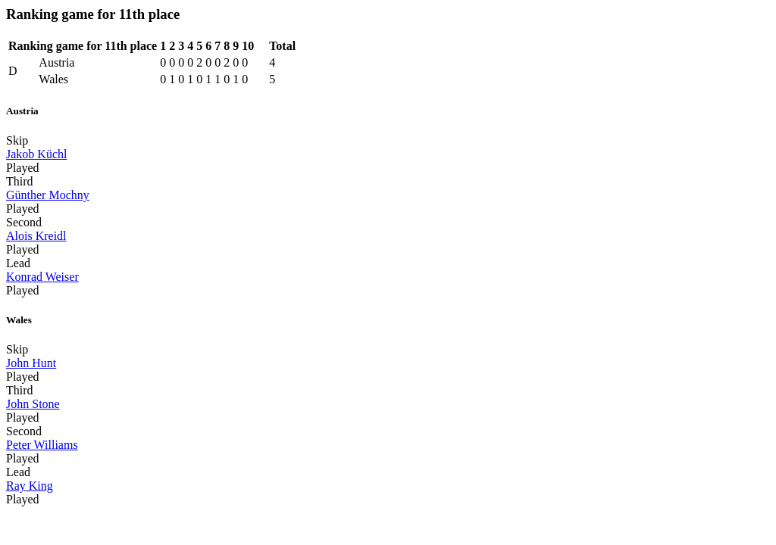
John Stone (33, 403)
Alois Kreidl (36, 235)
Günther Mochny (47, 194)
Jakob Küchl (36, 154)
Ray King (29, 485)
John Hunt (31, 363)
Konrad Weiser (42, 276)
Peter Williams (42, 444)
